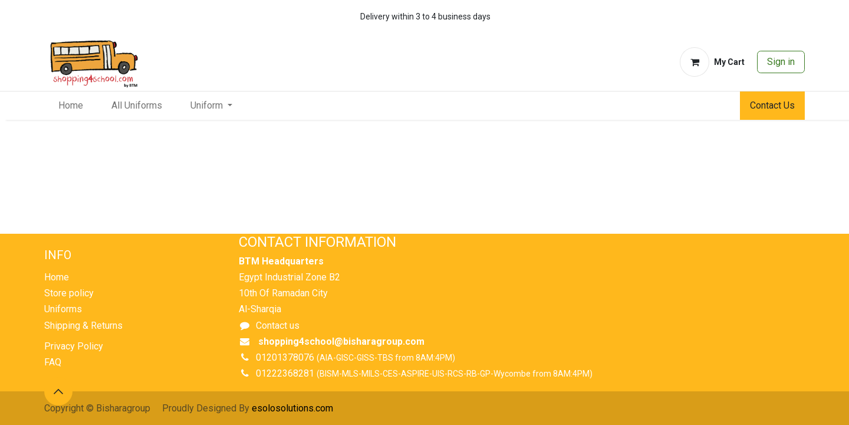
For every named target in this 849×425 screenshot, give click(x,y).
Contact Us (772, 105)
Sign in (781, 61)
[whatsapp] (759, 16)
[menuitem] (70, 105)
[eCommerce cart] (712, 62)
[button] (58, 391)
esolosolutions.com (292, 408)
